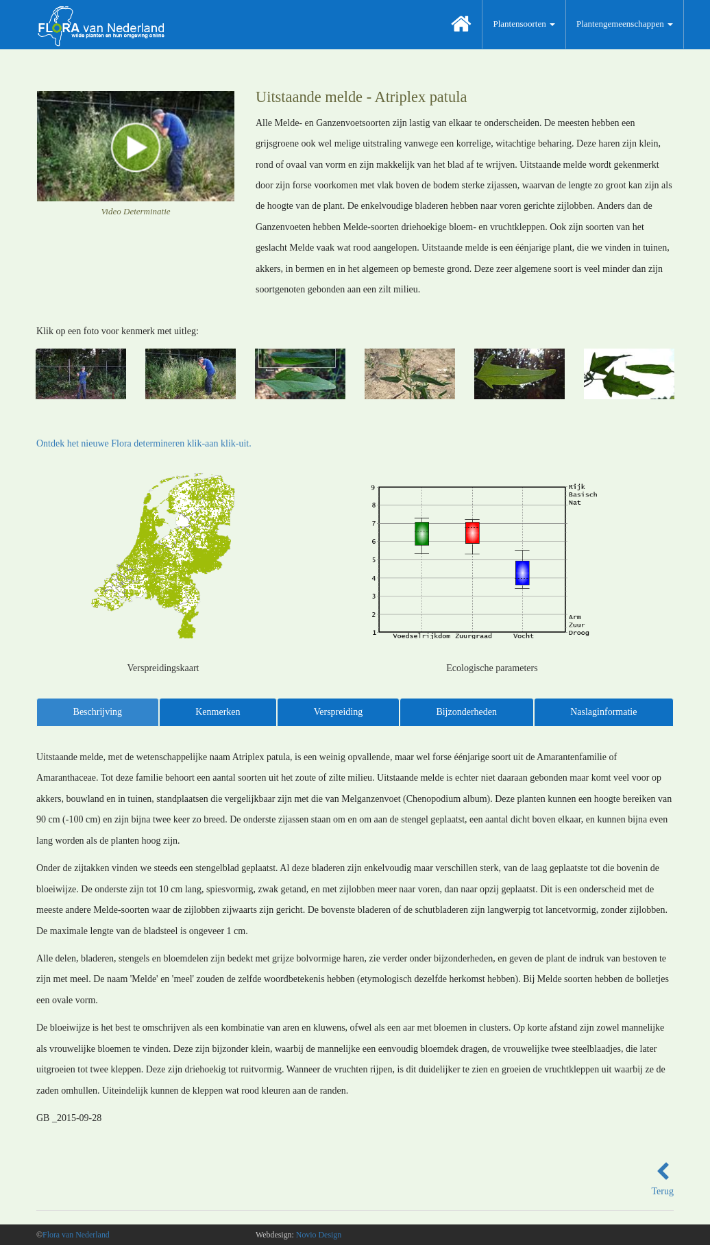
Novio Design (318, 1235)
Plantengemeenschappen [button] (624, 23)
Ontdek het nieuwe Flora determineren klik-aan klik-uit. (144, 443)
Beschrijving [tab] (98, 712)
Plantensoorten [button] (524, 23)
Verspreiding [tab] (338, 712)
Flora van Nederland (76, 1235)
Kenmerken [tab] (217, 712)
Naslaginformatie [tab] (603, 712)
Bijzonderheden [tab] (466, 712)
